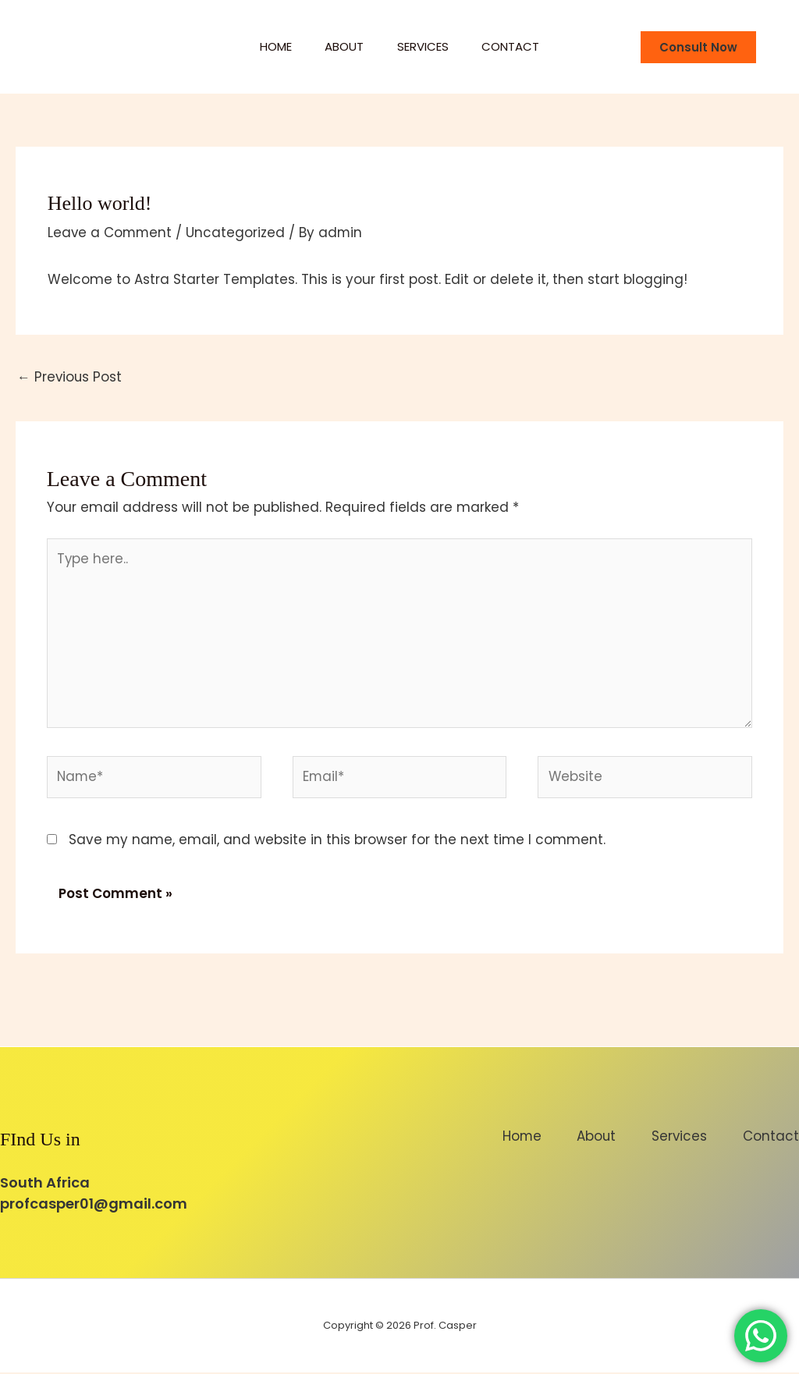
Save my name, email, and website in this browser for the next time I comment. (337, 841)
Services (426, 46)
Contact (520, 46)
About (341, 46)
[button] (698, 47)
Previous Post (70, 376)
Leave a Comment (111, 232)
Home (267, 46)
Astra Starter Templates (215, 279)
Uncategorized (237, 232)
